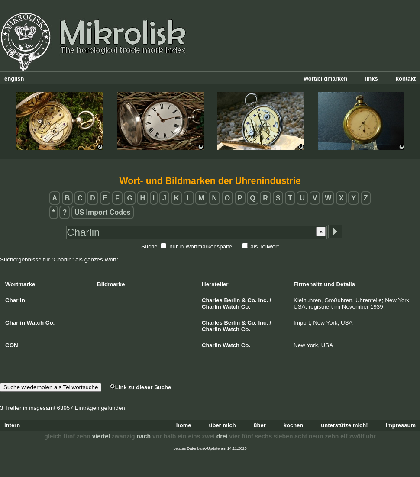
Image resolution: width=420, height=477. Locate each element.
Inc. (263, 300)
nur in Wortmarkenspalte (200, 246)
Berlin (232, 300)
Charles (212, 300)
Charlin (211, 306)
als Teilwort (264, 246)
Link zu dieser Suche (140, 387)
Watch (231, 306)
